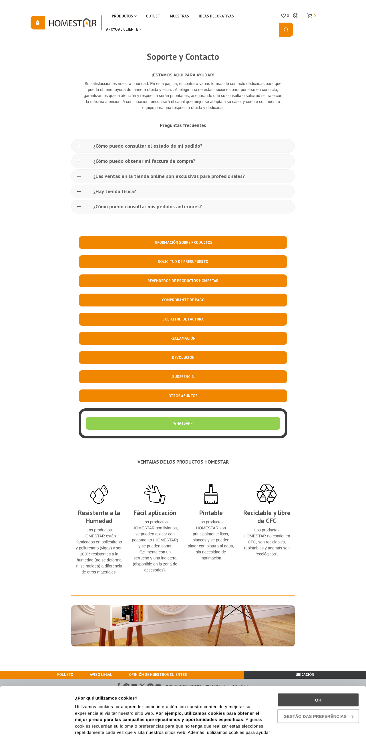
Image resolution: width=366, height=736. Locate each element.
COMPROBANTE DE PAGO (183, 300)
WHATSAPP (183, 423)
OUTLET (153, 16)
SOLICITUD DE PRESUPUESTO (183, 261)
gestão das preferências (318, 670)
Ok (318, 654)
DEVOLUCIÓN (183, 357)
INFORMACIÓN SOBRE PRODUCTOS (183, 242)
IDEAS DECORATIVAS (216, 16)
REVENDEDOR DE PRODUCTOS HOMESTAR (183, 280)
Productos (122, 16)
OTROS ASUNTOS (183, 395)
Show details (88, 724)
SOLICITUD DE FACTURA (183, 319)
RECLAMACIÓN (183, 338)
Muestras (179, 16)
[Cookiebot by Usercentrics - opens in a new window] (37, 725)
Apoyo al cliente (122, 29)
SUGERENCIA (183, 376)
